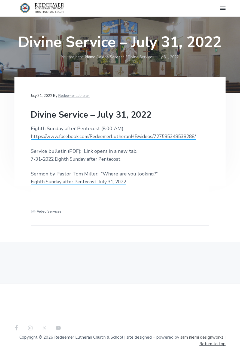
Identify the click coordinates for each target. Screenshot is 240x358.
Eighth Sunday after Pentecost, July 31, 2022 (81, 181)
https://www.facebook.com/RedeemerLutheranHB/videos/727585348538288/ (117, 136)
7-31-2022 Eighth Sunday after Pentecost (78, 159)
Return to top (212, 344)
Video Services (49, 211)
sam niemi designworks (201, 337)
